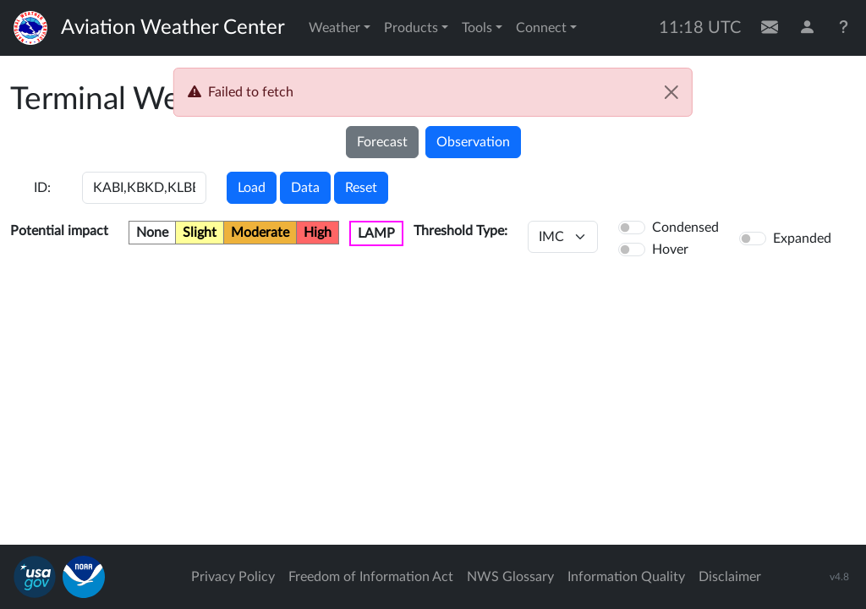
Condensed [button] (685, 227)
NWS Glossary (510, 577)
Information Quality (626, 577)
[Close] (671, 92)
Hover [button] (670, 249)
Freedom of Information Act (370, 577)
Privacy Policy (233, 577)
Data (305, 188)
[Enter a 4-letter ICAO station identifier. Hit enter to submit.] (144, 188)
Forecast (382, 142)
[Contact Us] (769, 27)
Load (252, 188)
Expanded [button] (802, 238)
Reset (361, 188)
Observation (473, 142)
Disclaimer (730, 577)
